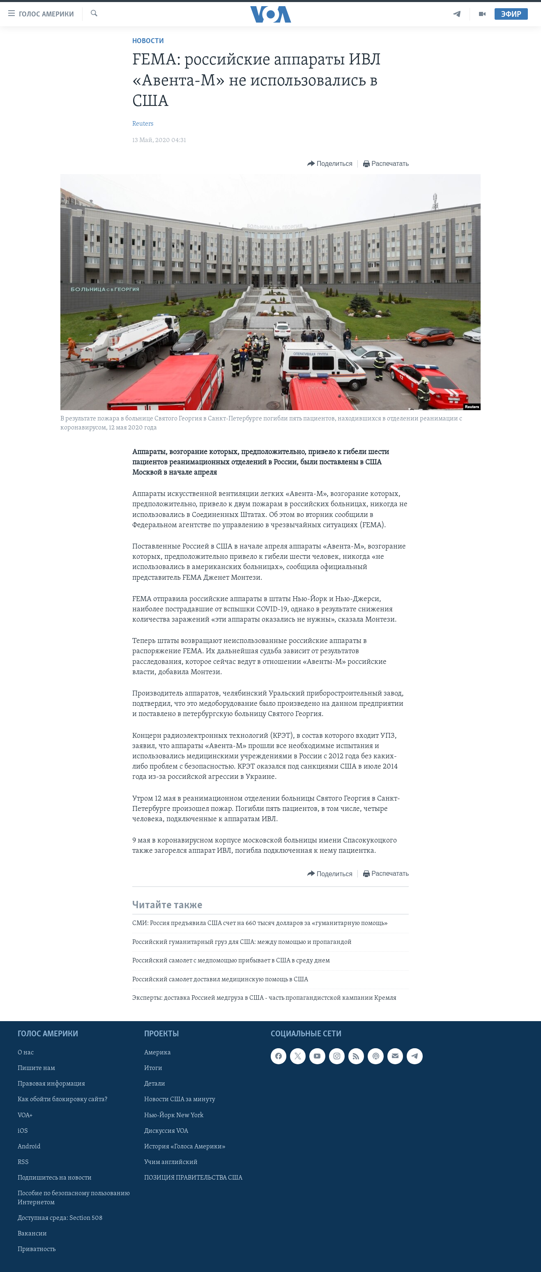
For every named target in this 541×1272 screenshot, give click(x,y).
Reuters (143, 124)
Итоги (153, 1068)
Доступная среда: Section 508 (60, 1218)
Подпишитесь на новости (55, 1178)
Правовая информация (51, 1084)
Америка (157, 1053)
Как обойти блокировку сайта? (62, 1100)
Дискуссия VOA (166, 1131)
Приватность (36, 1249)
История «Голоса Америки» (185, 1146)
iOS (23, 1131)
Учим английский (171, 1162)
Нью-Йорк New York (173, 1115)
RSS (23, 1162)
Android (29, 1146)
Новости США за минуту (179, 1100)
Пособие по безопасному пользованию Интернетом (74, 1198)
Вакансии (32, 1234)
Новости (148, 41)
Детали (154, 1084)
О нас (26, 1053)
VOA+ (25, 1115)
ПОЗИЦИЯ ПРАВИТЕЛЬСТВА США (193, 1178)
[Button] (329, 164)
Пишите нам (36, 1068)
